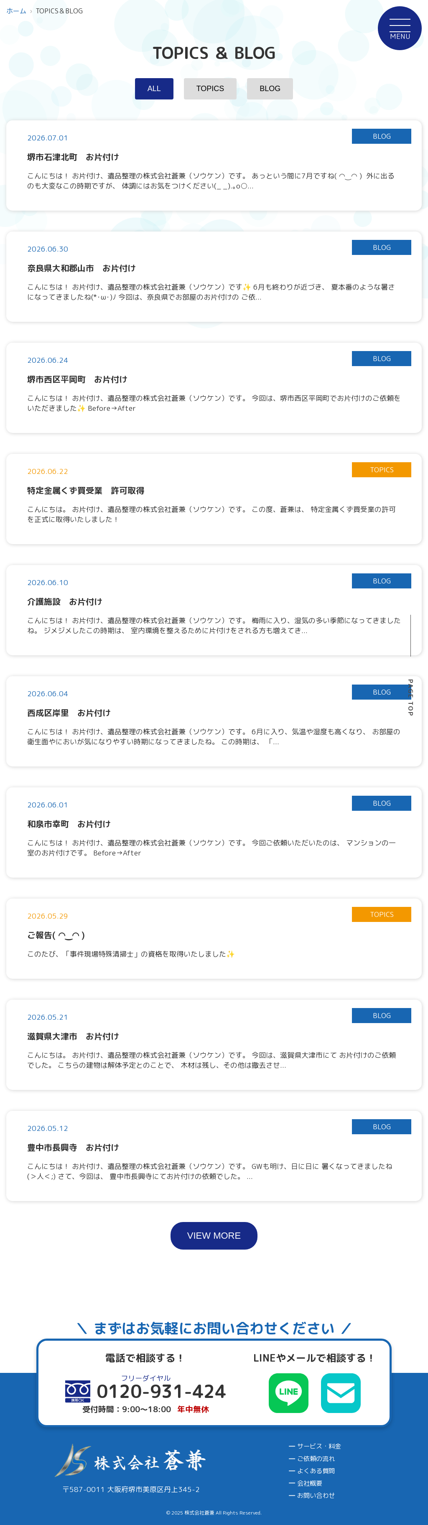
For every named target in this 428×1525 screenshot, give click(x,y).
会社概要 (309, 1483)
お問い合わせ (316, 1495)
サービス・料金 (319, 1446)
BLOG (270, 88)
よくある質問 (316, 1470)
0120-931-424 (379, 1049)
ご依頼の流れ (316, 1458)
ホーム (16, 10)
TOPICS (210, 88)
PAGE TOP (410, 698)
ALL (154, 88)
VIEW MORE (214, 1235)
